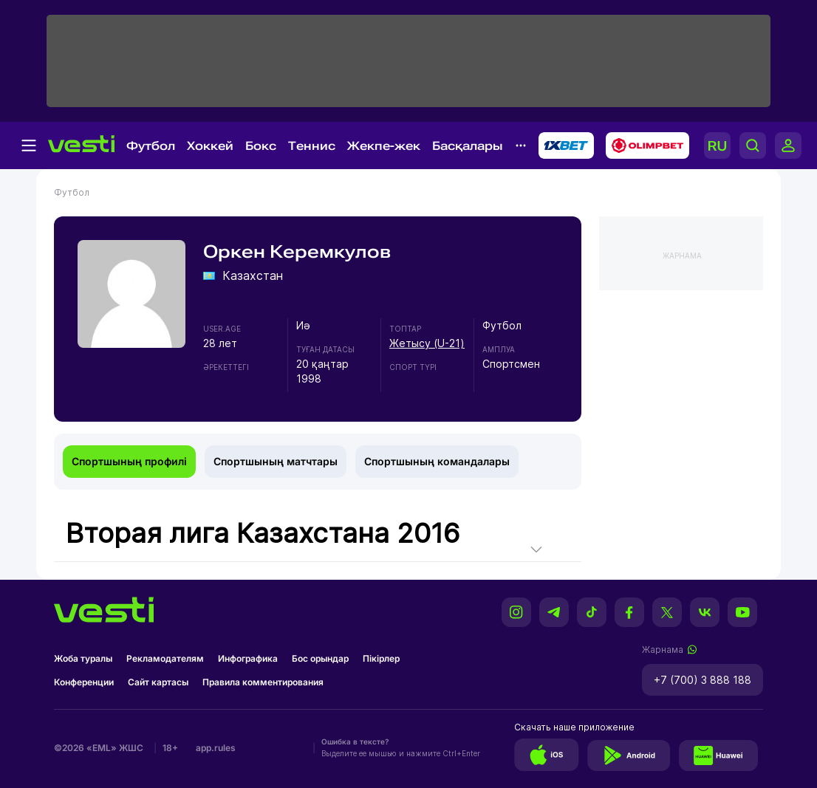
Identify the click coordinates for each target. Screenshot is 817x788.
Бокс (260, 146)
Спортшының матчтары (275, 461)
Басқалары (467, 146)
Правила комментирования (263, 682)
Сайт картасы (158, 682)
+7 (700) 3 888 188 (702, 680)
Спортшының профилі (129, 461)
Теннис (311, 146)
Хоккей (210, 146)
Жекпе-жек (383, 146)
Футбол (150, 146)
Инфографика (248, 658)
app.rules (216, 747)
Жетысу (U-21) (427, 343)
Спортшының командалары (437, 461)
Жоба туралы (83, 658)
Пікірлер (381, 658)
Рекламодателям (165, 658)
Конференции (84, 682)
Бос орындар (320, 658)
